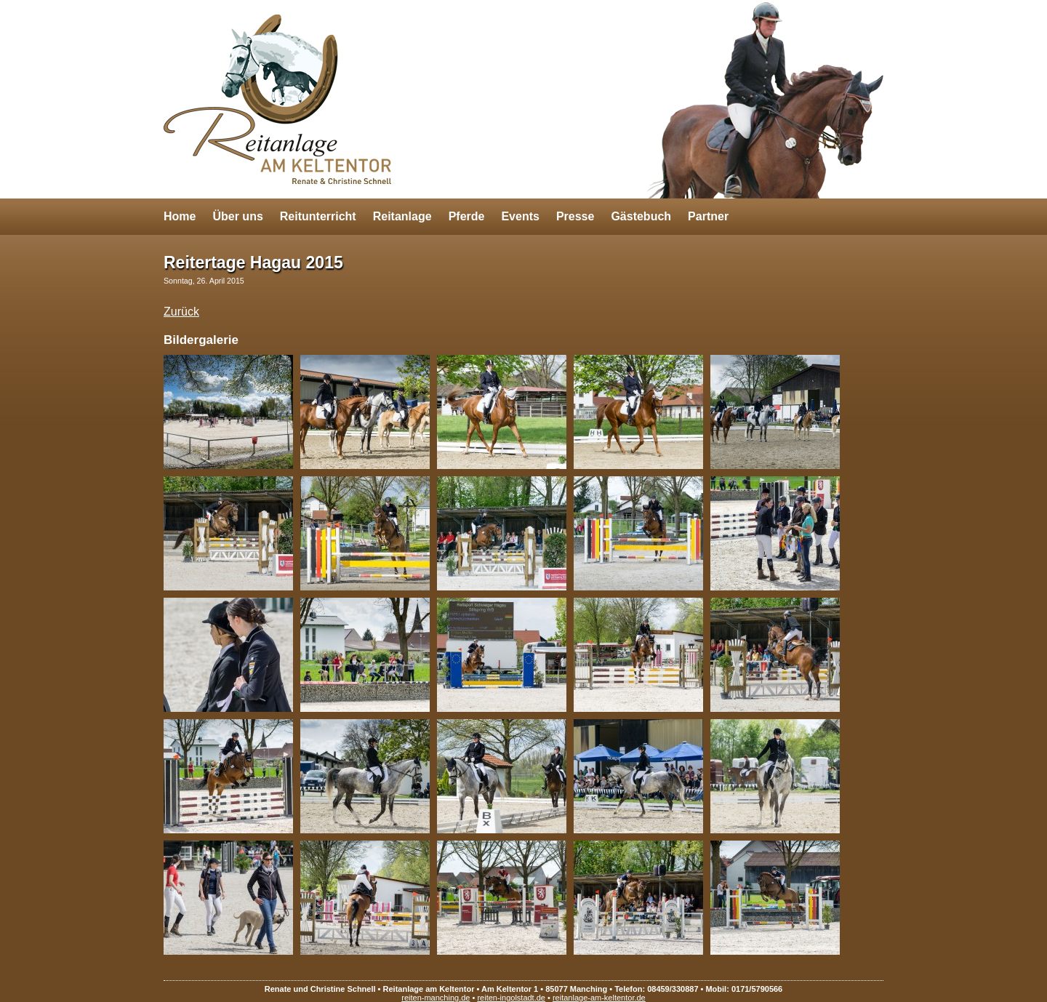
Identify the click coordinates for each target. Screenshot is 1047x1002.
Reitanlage (402, 216)
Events (520, 216)
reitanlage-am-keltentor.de (599, 997)
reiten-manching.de (435, 997)
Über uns (237, 216)
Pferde (467, 216)
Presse (575, 216)
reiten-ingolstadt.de (511, 997)
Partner (708, 216)
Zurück (181, 311)
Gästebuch (641, 216)
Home (180, 216)
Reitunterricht (318, 216)
